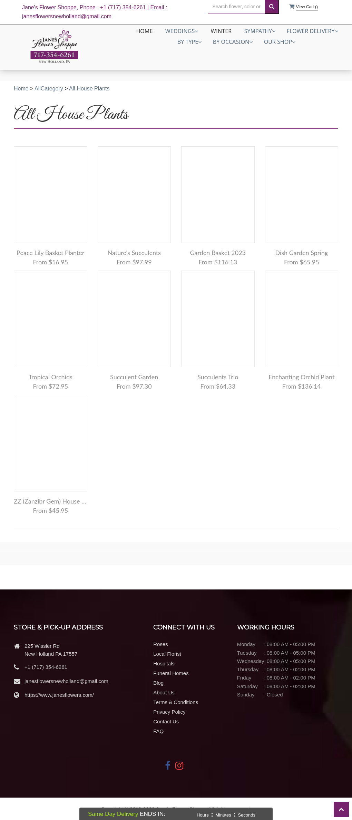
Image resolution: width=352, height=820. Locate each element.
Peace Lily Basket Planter (50, 252)
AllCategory (49, 88)
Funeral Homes (171, 673)
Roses (160, 644)
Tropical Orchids (50, 377)
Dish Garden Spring (301, 252)
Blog (158, 683)
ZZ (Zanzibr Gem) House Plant (50, 501)
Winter (221, 31)
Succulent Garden (134, 377)
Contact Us (166, 721)
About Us (164, 692)
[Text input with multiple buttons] (236, 6)
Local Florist (167, 654)
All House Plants (89, 88)
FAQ (158, 731)
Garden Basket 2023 (218, 252)
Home (144, 31)
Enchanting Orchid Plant (301, 377)
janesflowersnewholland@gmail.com (66, 681)
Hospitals (164, 663)
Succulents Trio (217, 377)
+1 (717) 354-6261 (46, 667)
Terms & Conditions (175, 702)
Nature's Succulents (134, 252)
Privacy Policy (169, 712)
